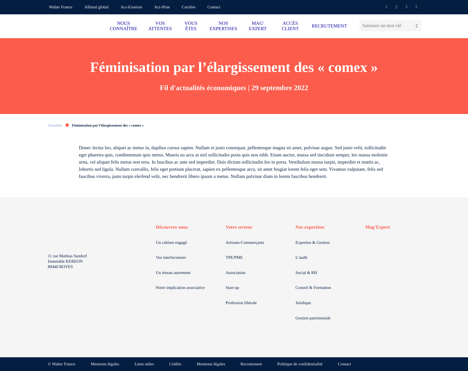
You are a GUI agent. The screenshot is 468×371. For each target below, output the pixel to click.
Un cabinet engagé (171, 243)
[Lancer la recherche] (416, 25)
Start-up (232, 288)
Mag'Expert (377, 227)
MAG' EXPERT (258, 26)
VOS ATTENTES (160, 26)
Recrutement (251, 364)
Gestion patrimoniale (313, 318)
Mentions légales (105, 364)
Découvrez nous (172, 227)
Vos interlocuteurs (171, 257)
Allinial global (96, 7)
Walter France (61, 7)
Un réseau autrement (173, 273)
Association (235, 273)
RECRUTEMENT (329, 26)
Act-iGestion (131, 7)
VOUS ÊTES (191, 26)
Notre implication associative (180, 288)
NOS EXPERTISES (223, 26)
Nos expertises (309, 227)
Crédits (175, 364)
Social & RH (306, 273)
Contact (214, 7)
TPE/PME (234, 257)
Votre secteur (239, 227)
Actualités (55, 125)
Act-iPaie (162, 7)
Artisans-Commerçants (245, 243)
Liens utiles (144, 364)
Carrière (188, 7)
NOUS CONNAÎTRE (123, 26)
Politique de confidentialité (300, 364)
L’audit (301, 257)
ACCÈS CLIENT (290, 26)
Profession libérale (241, 303)
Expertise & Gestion (312, 243)
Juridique (303, 303)
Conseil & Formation (313, 288)
